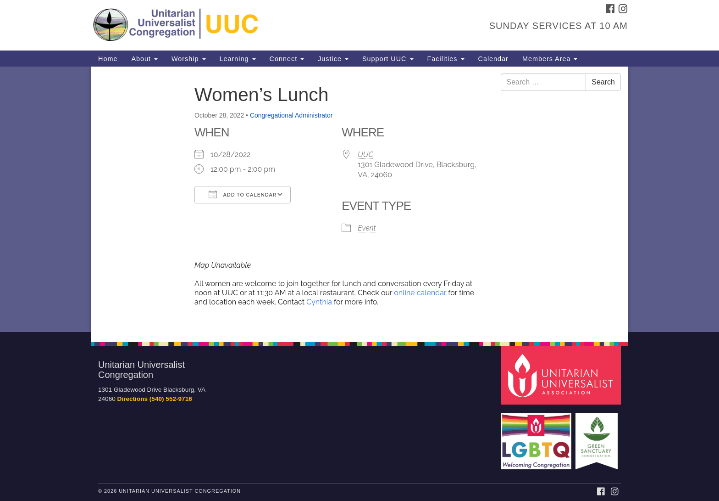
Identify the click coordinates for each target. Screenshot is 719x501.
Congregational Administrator (291, 115)
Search (603, 82)
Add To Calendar (243, 194)
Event (367, 228)
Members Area (550, 58)
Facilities (446, 58)
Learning (238, 58)
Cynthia (320, 302)
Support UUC (388, 58)
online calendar (420, 292)
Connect (287, 58)
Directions (132, 398)
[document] (359, 199)
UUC (365, 154)
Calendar (493, 58)
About (144, 58)
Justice (333, 58)
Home (107, 58)
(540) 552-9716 (170, 398)
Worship (188, 58)
